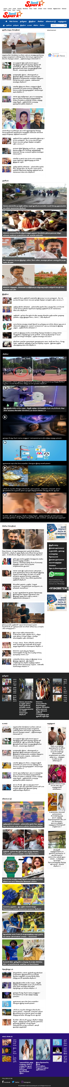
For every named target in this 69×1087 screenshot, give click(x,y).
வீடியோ (35, 25)
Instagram (25, 1082)
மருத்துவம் (62, 22)
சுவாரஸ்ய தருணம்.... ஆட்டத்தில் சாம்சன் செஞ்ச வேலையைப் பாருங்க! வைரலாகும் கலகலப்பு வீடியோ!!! (22, 907)
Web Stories (25, 8)
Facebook (6, 1082)
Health (35, 8)
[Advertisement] (57, 41)
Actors (44, 8)
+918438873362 (59, 588)
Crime (10, 8)
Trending (19, 8)
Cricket (14, 8)
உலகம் (29, 25)
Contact (18, 10)
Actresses (50, 8)
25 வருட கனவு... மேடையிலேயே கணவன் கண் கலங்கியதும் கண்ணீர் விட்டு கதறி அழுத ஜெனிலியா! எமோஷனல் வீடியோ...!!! (28, 644)
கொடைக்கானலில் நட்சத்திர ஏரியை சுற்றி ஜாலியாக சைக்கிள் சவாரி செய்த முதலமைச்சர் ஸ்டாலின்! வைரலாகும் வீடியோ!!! (34, 207)
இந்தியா (32, 22)
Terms (13, 10)
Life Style (40, 8)
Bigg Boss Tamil (56, 8)
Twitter (15, 1082)
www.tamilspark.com (34, 1085)
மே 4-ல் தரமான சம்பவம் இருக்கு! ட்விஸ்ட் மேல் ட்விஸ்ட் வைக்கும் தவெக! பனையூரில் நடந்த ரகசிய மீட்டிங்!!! (34, 261)
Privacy (9, 10)
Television (64, 8)
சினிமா (41, 22)
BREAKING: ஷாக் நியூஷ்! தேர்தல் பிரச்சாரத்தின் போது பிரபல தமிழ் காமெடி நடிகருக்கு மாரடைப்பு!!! (27, 652)
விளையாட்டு (51, 22)
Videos (30, 8)
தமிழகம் (23, 22)
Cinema (5, 8)
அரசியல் (9, 25)
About (5, 10)
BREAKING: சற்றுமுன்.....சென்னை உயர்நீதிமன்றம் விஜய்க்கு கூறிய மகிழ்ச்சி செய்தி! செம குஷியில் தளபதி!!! (33, 288)
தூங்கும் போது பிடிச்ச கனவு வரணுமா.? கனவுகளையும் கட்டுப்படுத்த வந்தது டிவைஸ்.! (26, 994)
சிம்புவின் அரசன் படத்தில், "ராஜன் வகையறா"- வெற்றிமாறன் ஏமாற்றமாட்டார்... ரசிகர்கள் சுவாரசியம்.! (28, 586)
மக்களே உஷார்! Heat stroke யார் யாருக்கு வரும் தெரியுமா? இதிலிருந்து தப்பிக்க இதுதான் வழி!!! (27, 160)
